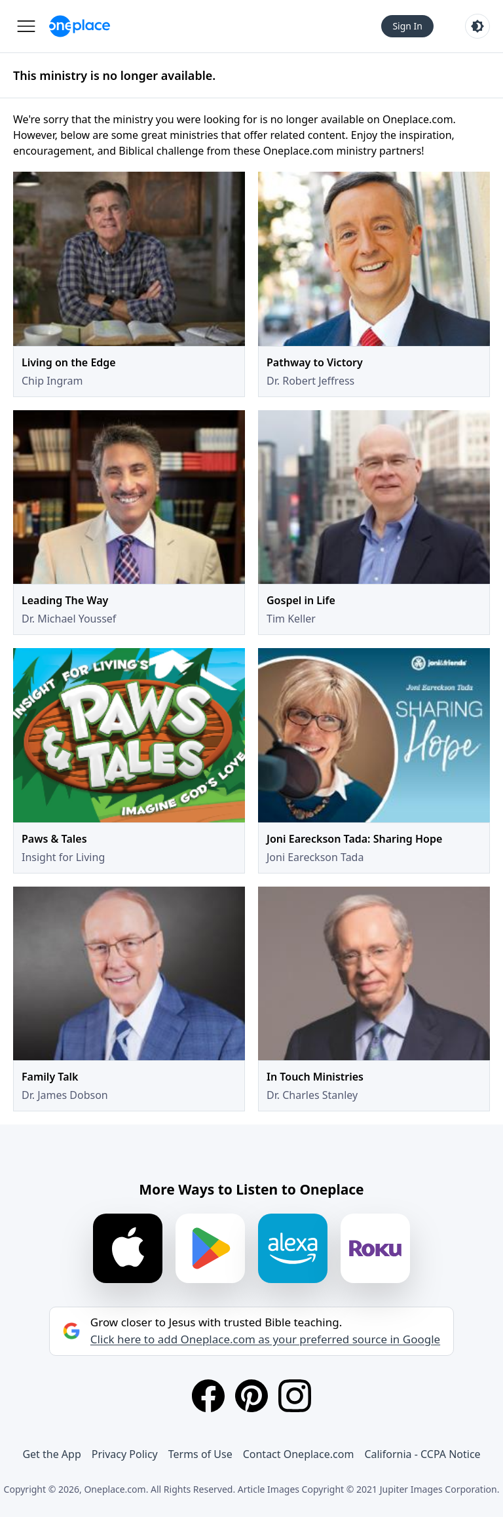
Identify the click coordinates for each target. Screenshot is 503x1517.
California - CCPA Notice (422, 1454)
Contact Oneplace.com (298, 1454)
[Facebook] (208, 1395)
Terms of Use (200, 1454)
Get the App (51, 1454)
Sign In (407, 26)
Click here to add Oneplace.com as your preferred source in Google (265, 1339)
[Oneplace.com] (79, 26)
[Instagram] (294, 1395)
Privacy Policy (125, 1454)
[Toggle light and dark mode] (477, 26)
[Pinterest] (251, 1395)
